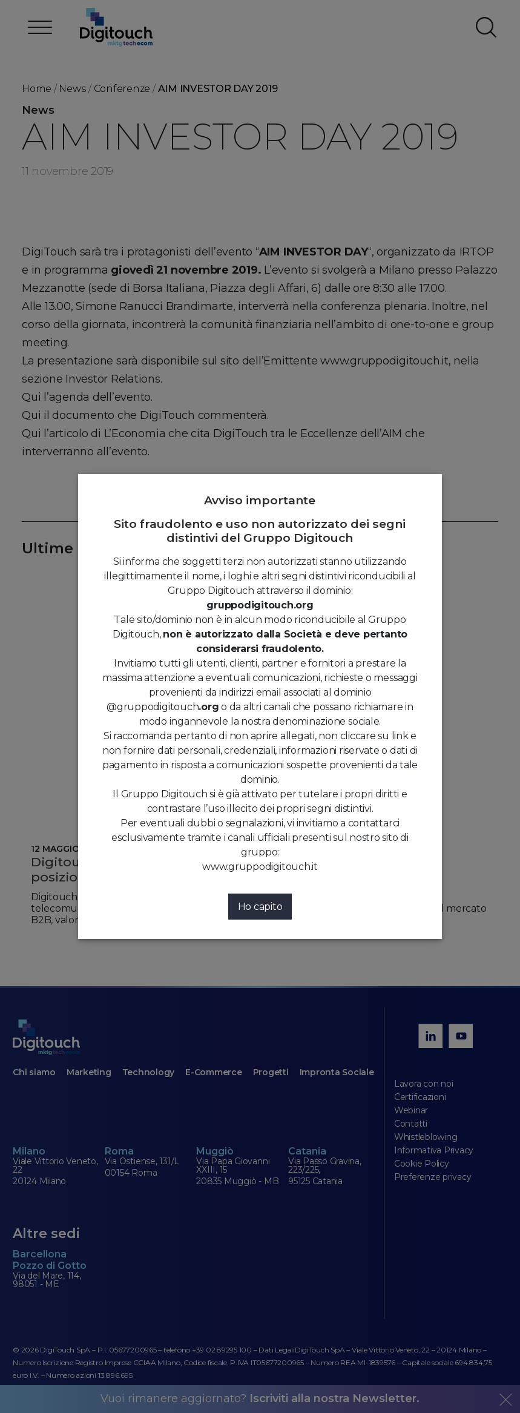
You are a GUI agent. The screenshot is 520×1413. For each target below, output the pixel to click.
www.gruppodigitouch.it (260, 866)
